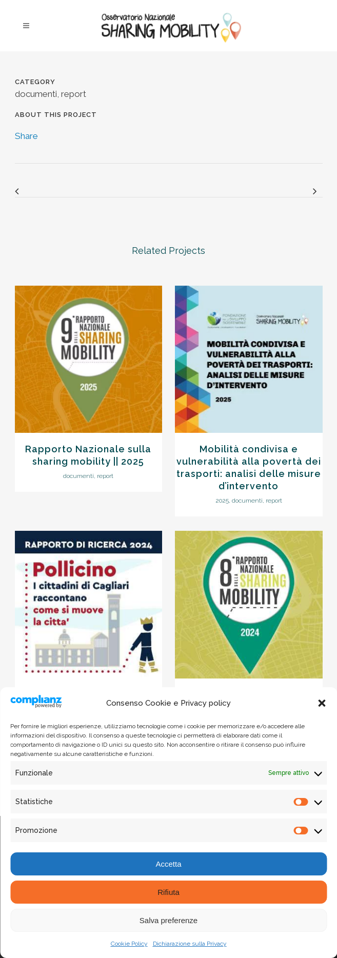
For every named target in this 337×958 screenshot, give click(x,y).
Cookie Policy (129, 943)
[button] (321, 703)
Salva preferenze (168, 920)
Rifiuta (168, 892)
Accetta (168, 864)
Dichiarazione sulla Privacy (190, 943)
